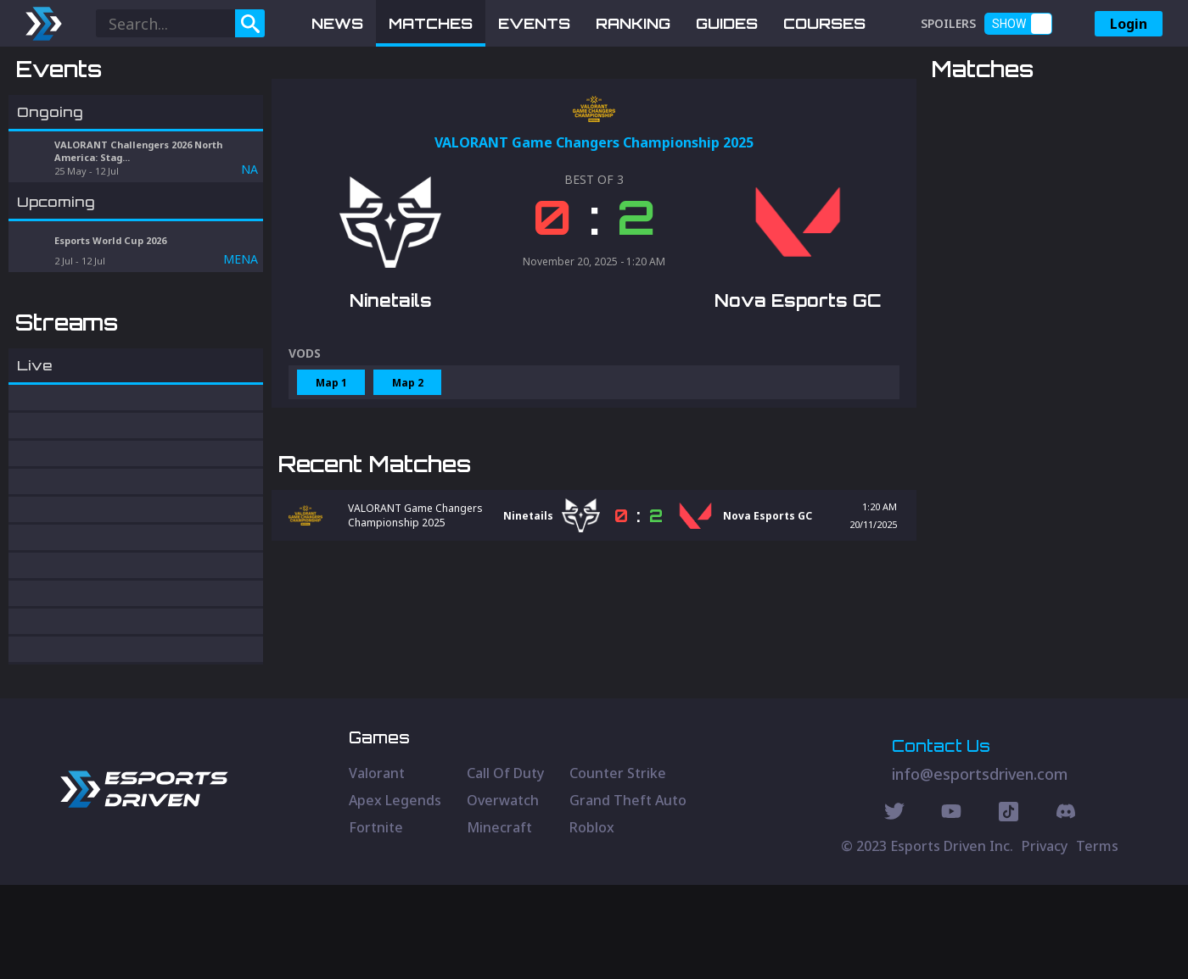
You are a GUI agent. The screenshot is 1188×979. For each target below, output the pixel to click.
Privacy (1045, 940)
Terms (1097, 940)
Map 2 (407, 471)
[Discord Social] (1008, 908)
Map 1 (331, 471)
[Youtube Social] (951, 908)
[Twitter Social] (894, 908)
